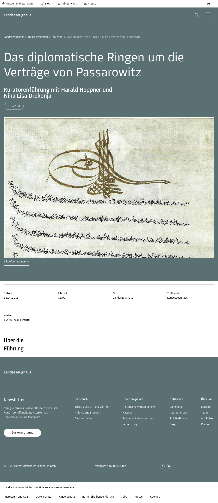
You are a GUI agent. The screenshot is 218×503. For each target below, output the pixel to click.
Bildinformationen (16, 261)
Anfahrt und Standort (88, 412)
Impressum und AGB (16, 496)
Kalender (57, 37)
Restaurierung (178, 412)
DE (209, 3)
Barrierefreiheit (84, 418)
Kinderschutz (67, 496)
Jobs (124, 496)
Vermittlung (130, 424)
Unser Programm (38, 37)
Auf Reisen (207, 418)
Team (204, 412)
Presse (90, 3)
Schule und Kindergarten (138, 418)
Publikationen (178, 418)
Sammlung (176, 406)
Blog (45, 3)
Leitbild (206, 406)
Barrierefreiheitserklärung (98, 496)
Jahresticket (67, 3)
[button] (197, 15)
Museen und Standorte (18, 3)
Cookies (155, 496)
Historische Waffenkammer (139, 406)
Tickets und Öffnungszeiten (92, 406)
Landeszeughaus (14, 37)
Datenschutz (43, 496)
